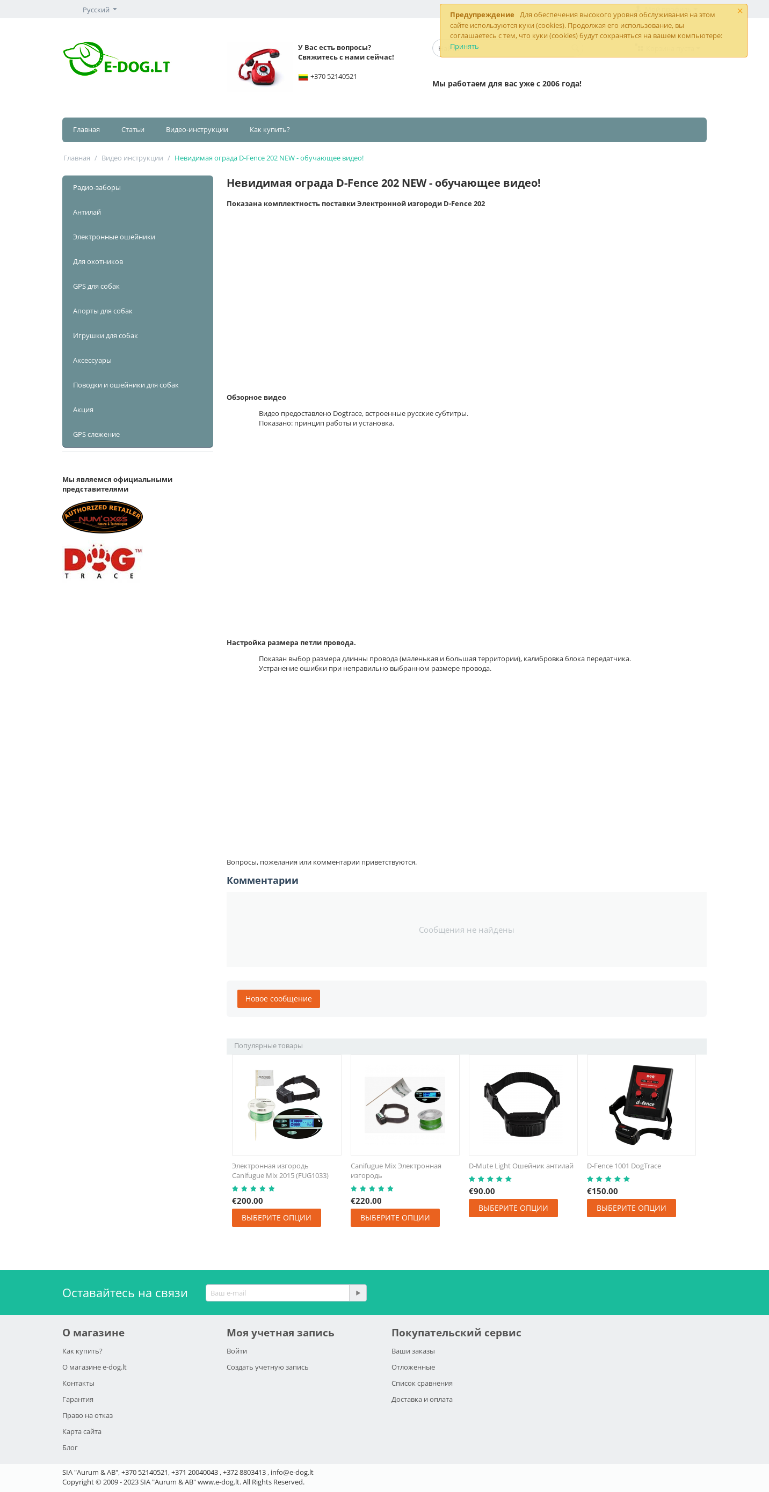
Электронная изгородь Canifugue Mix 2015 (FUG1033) (280, 1170)
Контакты (78, 1383)
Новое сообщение (278, 998)
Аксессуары (92, 360)
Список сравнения (422, 1383)
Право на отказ (87, 1415)
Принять (464, 46)
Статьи (132, 129)
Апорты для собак (103, 311)
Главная (86, 129)
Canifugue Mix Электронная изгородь (396, 1170)
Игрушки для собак (105, 335)
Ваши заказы (413, 1351)
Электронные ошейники (114, 237)
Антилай (87, 212)
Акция (83, 409)
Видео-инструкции (197, 129)
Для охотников (98, 261)
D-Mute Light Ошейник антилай (521, 1166)
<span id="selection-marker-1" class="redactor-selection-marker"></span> (466, 764)
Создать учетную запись (268, 1367)
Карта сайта (81, 1431)
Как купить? (270, 129)
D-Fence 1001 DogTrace (624, 1166)
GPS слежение (96, 434)
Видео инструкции (132, 158)
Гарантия (77, 1399)
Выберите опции (276, 1217)
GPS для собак (96, 286)
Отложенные (413, 1367)
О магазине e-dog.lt (94, 1367)
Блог (70, 1447)
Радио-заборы (97, 187)
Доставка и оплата (422, 1399)
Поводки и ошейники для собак (126, 385)
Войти (237, 1351)
